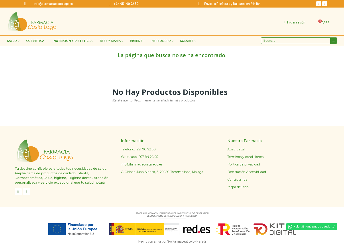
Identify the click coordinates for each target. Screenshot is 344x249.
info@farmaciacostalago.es (142, 164)
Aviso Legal (236, 149)
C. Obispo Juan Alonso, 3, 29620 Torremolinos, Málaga (162, 172)
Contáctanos (237, 179)
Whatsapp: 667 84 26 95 (139, 157)
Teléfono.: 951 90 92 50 (138, 149)
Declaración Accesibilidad (246, 172)
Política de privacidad (243, 164)
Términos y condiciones (245, 157)
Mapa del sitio (238, 187)
